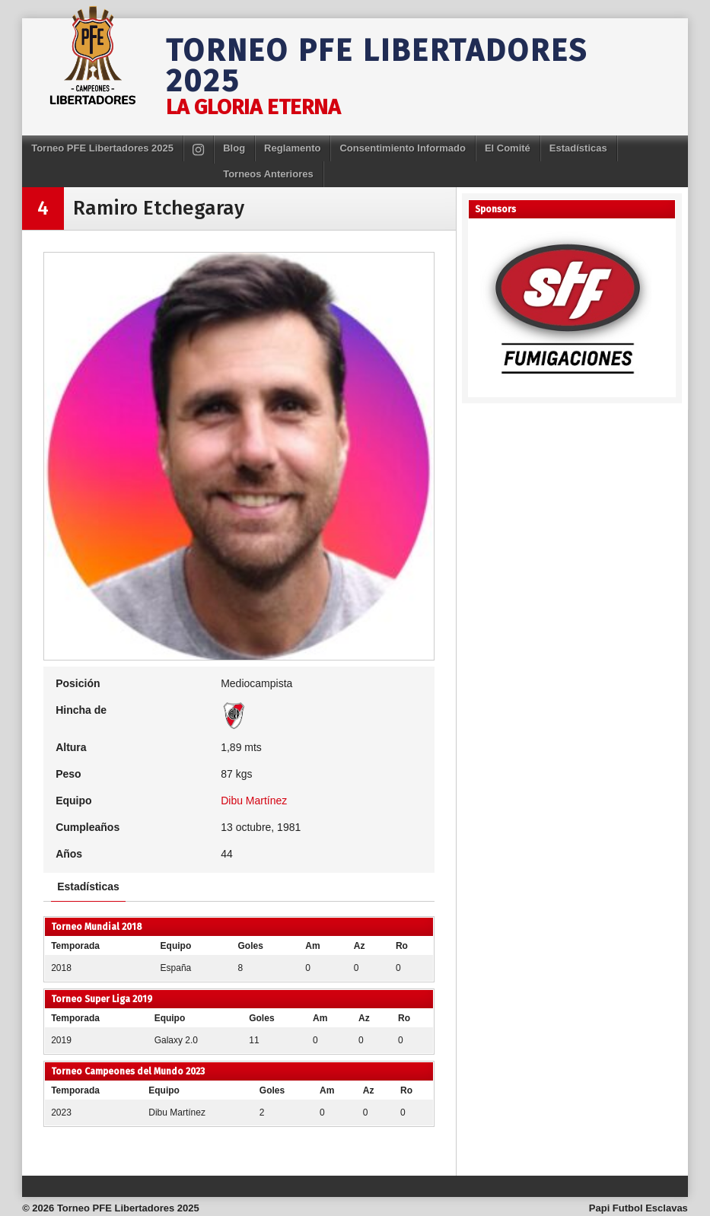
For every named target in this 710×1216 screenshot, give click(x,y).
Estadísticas (578, 148)
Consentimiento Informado (402, 148)
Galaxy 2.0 (176, 1040)
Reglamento (292, 148)
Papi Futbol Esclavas (638, 1208)
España (176, 968)
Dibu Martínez (254, 800)
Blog (234, 148)
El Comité (507, 148)
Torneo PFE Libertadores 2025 (377, 66)
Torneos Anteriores (268, 174)
